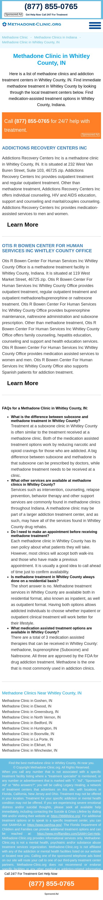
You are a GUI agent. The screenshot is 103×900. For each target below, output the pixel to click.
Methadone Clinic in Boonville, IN (28, 734)
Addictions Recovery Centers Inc (44, 147)
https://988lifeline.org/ (65, 816)
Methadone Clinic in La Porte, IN (27, 739)
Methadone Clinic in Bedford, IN (27, 723)
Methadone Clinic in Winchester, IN (29, 750)
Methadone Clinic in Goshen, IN (27, 701)
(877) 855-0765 (50, 6)
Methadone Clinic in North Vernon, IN (31, 717)
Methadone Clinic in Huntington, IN (29, 728)
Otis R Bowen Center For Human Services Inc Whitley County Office (47, 248)
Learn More (22, 224)
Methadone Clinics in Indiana (55, 37)
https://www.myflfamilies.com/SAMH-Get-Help (68, 833)
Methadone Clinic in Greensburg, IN (30, 712)
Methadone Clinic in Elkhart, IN (26, 745)
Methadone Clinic (15, 37)
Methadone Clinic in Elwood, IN (26, 706)
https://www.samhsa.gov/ (44, 825)
